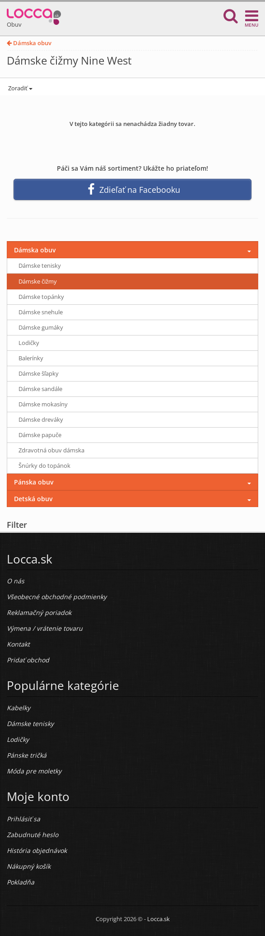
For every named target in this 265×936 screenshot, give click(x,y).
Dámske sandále (40, 389)
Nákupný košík (29, 866)
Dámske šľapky (39, 373)
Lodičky (29, 343)
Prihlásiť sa (23, 819)
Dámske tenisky (40, 265)
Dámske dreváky (41, 419)
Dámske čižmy (38, 281)
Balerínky (31, 358)
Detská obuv (33, 498)
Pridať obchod (28, 660)
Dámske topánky (41, 297)
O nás (15, 581)
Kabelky (18, 707)
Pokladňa (20, 882)
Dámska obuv (29, 43)
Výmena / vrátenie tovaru (45, 628)
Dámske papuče (40, 435)
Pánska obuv (33, 482)
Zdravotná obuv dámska (51, 450)
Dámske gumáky (41, 327)
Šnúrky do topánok (44, 465)
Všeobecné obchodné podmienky (57, 596)
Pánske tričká (26, 755)
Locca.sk (158, 919)
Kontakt (18, 644)
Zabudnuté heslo (32, 834)
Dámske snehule (41, 312)
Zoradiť (20, 88)
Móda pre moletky (34, 771)
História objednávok (37, 850)
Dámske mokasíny (43, 404)
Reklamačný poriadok (39, 612)
